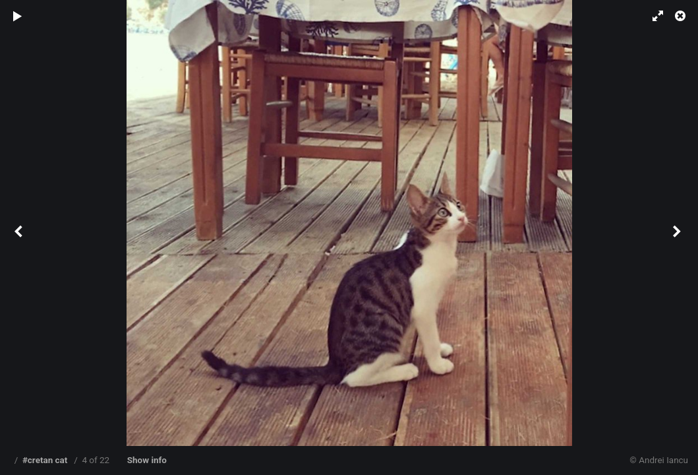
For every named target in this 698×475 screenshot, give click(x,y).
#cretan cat (44, 460)
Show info (147, 460)
